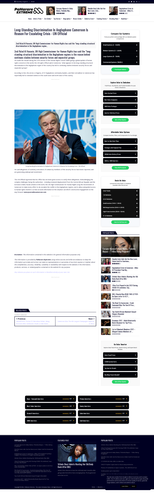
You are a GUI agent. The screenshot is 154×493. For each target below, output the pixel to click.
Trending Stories (102, 19)
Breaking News (113, 19)
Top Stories (57, 19)
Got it (133, 486)
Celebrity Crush (89, 19)
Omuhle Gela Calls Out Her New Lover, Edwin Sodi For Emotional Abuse (33, 451)
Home (33, 2)
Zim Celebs (47, 19)
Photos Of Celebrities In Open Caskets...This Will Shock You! (119, 469)
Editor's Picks (37, 19)
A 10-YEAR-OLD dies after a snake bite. (112, 463)
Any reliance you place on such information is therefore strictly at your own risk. (42, 272)
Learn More (125, 486)
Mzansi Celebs (77, 19)
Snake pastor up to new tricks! (110, 473)
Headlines (124, 19)
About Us (100, 488)
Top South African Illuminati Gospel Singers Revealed (30, 478)
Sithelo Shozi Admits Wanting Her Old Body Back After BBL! (31, 460)
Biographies (66, 19)
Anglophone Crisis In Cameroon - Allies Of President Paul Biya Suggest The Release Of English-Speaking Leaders (32, 456)
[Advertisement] (55, 94)
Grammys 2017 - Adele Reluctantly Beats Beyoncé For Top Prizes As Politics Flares (31, 481)
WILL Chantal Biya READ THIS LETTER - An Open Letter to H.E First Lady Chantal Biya (33, 468)
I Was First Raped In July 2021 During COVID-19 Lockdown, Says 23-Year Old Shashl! (33, 463)
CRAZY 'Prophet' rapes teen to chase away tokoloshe (117, 466)
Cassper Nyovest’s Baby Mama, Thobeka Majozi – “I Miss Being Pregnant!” (33, 447)
